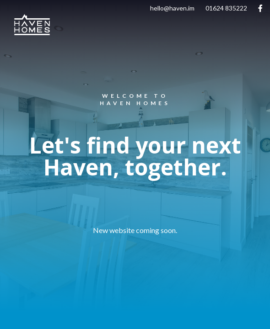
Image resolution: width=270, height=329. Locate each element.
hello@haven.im (172, 8)
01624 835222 (226, 8)
